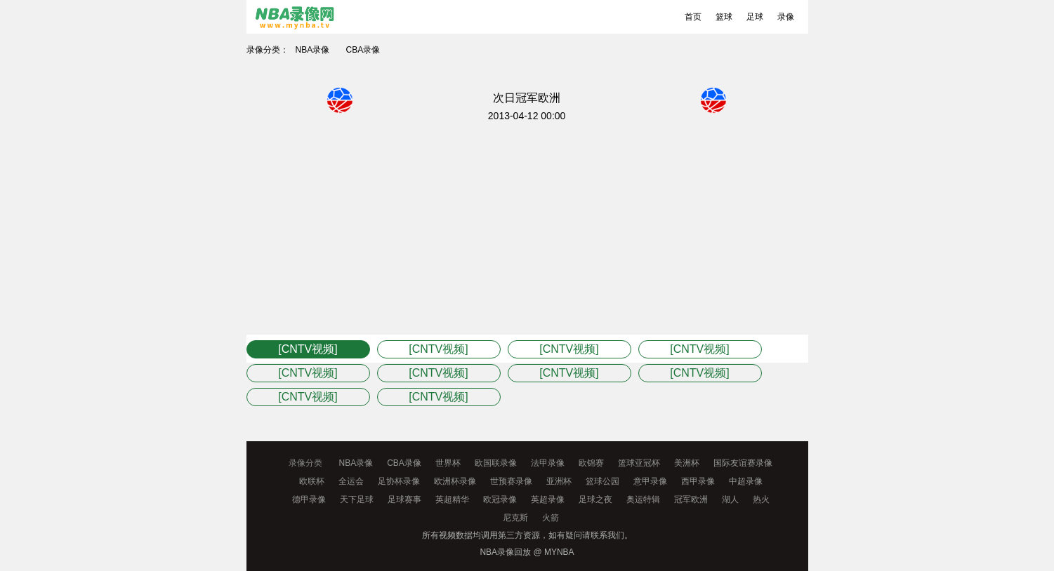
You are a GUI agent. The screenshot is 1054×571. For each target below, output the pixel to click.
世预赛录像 (511, 481)
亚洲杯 (559, 481)
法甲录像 (548, 463)
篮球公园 (602, 481)
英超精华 (452, 499)
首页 (693, 17)
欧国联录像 (496, 463)
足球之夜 (595, 499)
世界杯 (448, 463)
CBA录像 (363, 50)
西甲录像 (698, 481)
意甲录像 (650, 481)
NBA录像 (313, 50)
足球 (754, 17)
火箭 (550, 518)
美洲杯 (686, 463)
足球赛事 (404, 499)
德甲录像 (309, 499)
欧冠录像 (500, 499)
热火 (761, 499)
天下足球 (357, 499)
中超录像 (746, 481)
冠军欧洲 (691, 499)
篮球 (724, 17)
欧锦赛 (591, 463)
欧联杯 (311, 481)
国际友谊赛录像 (742, 463)
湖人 (730, 499)
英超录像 (548, 499)
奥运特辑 (643, 499)
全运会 (351, 481)
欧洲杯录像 (455, 481)
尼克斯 (515, 518)
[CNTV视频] (307, 349)
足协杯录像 (399, 481)
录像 (785, 17)
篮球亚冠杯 (639, 463)
